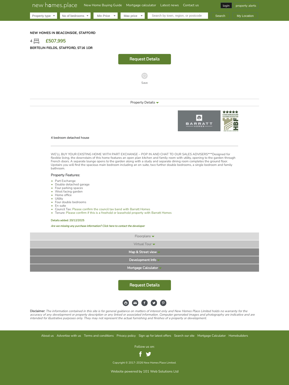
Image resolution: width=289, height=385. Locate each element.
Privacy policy (126, 336)
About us (47, 336)
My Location (245, 16)
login (226, 6)
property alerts (246, 6)
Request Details (144, 59)
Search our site (184, 336)
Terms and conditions (99, 336)
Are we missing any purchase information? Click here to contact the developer (98, 226)
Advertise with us (69, 336)
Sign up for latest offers (155, 336)
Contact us (191, 5)
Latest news (169, 5)
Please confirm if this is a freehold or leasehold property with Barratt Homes (119, 213)
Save (144, 83)
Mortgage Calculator (211, 336)
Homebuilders (238, 336)
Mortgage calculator (141, 5)
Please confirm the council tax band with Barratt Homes (111, 209)
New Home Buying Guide (103, 5)
